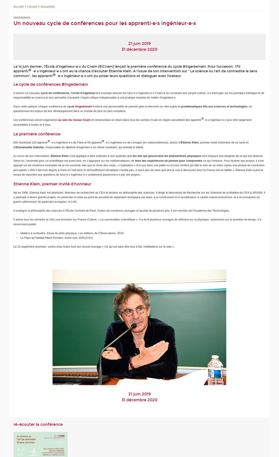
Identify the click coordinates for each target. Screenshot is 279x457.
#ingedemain (75, 84)
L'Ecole (32, 6)
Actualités (48, 6)
